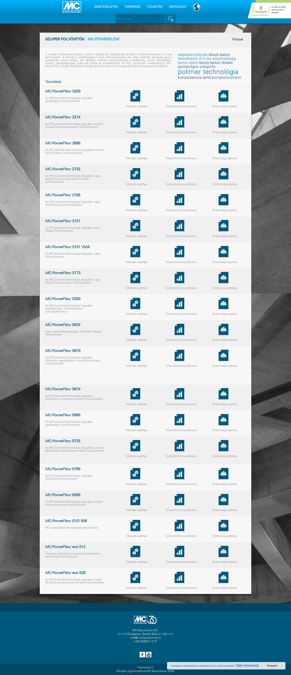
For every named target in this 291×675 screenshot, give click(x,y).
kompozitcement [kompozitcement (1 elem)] (226, 78)
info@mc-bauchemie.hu (145, 637)
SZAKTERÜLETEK (106, 7)
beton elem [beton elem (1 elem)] (188, 63)
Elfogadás (272, 665)
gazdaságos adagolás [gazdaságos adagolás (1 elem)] (197, 67)
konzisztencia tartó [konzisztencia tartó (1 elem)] (194, 78)
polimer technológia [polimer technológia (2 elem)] (208, 72)
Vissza (237, 39)
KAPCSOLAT (177, 7)
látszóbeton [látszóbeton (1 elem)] (188, 59)
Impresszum (145, 667)
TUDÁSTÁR (155, 7)
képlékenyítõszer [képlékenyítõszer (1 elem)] (193, 55)
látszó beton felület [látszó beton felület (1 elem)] (216, 63)
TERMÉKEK (132, 7)
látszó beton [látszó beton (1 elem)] (219, 55)
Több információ (247, 665)
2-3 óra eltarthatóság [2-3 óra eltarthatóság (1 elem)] (217, 59)
